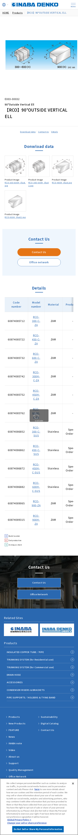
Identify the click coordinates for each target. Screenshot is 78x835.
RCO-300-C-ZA (36, 321)
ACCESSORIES (15, 682)
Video (12, 750)
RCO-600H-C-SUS (36, 487)
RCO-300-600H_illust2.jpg (38, 184)
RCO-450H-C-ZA (36, 395)
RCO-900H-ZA (36, 520)
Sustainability (49, 716)
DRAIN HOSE (14, 674)
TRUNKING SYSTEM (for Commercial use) (30, 667)
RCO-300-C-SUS (36, 431)
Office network (39, 262)
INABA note (15, 743)
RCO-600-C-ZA (36, 358)
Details (54, 131)
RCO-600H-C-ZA (36, 413)
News (12, 736)
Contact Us (43, 131)
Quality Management (21, 769)
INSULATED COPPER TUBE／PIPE (25, 652)
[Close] (73, 783)
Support (14, 763)
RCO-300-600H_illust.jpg (15, 184)
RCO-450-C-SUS (36, 450)
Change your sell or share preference (27, 822)
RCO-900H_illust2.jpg (15, 217)
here (37, 789)
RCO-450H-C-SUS (36, 468)
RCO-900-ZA (36, 503)
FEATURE (14, 730)
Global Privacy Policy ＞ (19, 819)
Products (14, 716)
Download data (27, 131)
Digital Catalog (50, 723)
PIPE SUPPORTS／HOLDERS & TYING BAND (31, 697)
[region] (39, 806)
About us (14, 756)
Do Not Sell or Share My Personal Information (38, 829)
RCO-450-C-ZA (36, 339)
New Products (17, 723)
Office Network (39, 594)
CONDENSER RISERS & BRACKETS (26, 689)
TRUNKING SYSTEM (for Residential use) (30, 659)
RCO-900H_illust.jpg (62, 182)
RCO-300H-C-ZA (36, 376)
